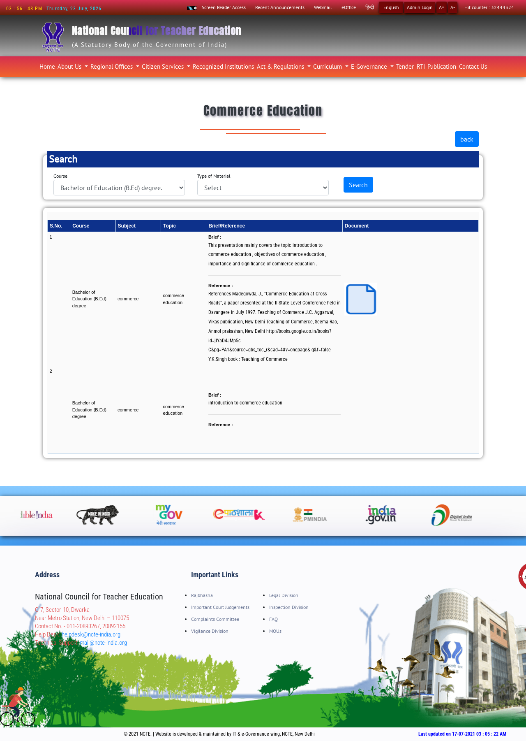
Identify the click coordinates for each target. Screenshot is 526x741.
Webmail (323, 7)
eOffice (348, 7)
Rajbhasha (202, 595)
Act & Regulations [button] (281, 66)
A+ (441, 7)
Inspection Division (289, 607)
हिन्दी (369, 7)
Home (47, 65)
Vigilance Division (209, 631)
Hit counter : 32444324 (489, 7)
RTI (421, 66)
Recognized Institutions (223, 66)
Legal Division (283, 595)
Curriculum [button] (328, 66)
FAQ (273, 619)
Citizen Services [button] (163, 66)
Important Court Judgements (220, 607)
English (391, 7)
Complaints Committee (215, 619)
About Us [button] (70, 66)
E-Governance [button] (370, 66)
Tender (405, 66)
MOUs (275, 631)
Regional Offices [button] (112, 66)
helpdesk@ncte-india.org (91, 634)
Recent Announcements (280, 7)
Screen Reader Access (224, 7)
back (466, 139)
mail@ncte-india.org (103, 642)
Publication (441, 66)
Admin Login (420, 7)
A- (452, 7)
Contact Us (473, 66)
